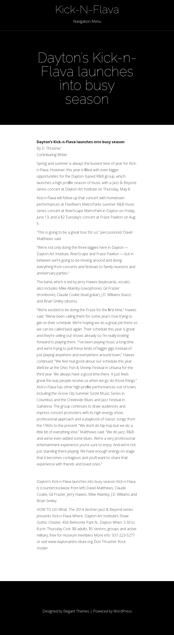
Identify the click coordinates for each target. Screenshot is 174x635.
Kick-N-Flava (87, 9)
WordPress (122, 611)
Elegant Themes (76, 611)
